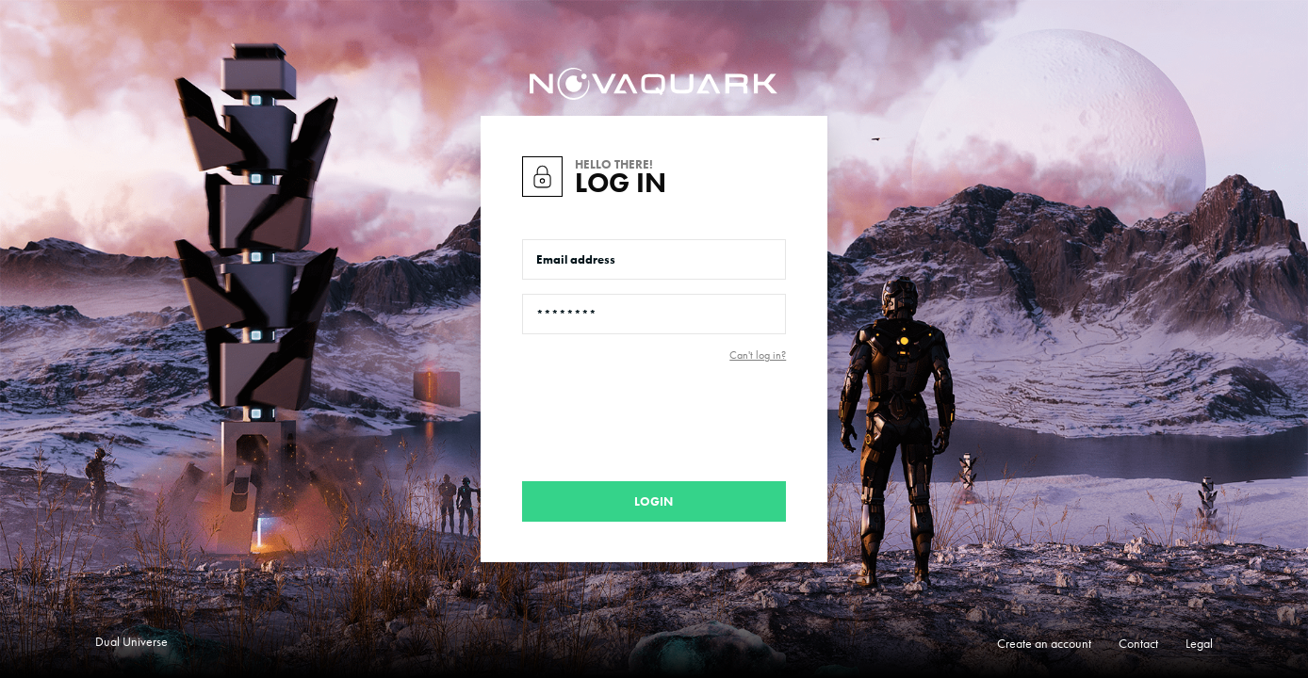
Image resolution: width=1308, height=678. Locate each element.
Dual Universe (131, 641)
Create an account (1044, 643)
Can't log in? (757, 355)
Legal (1199, 643)
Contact (1138, 643)
